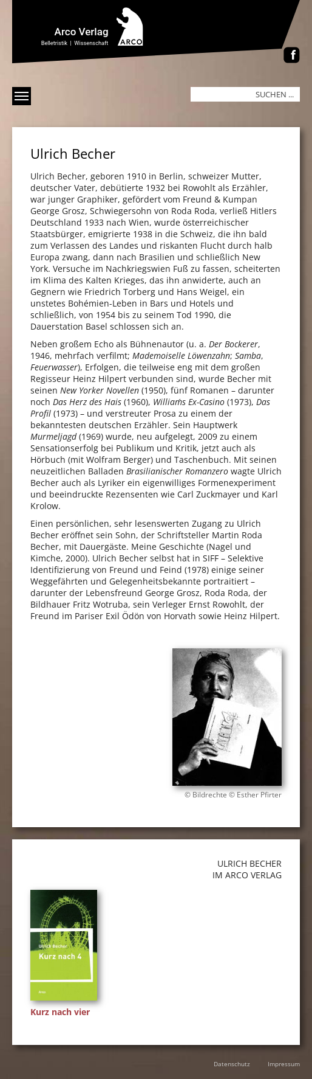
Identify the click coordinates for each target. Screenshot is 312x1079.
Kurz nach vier (60, 1012)
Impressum (284, 1064)
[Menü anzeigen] (21, 96)
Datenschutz (232, 1064)
